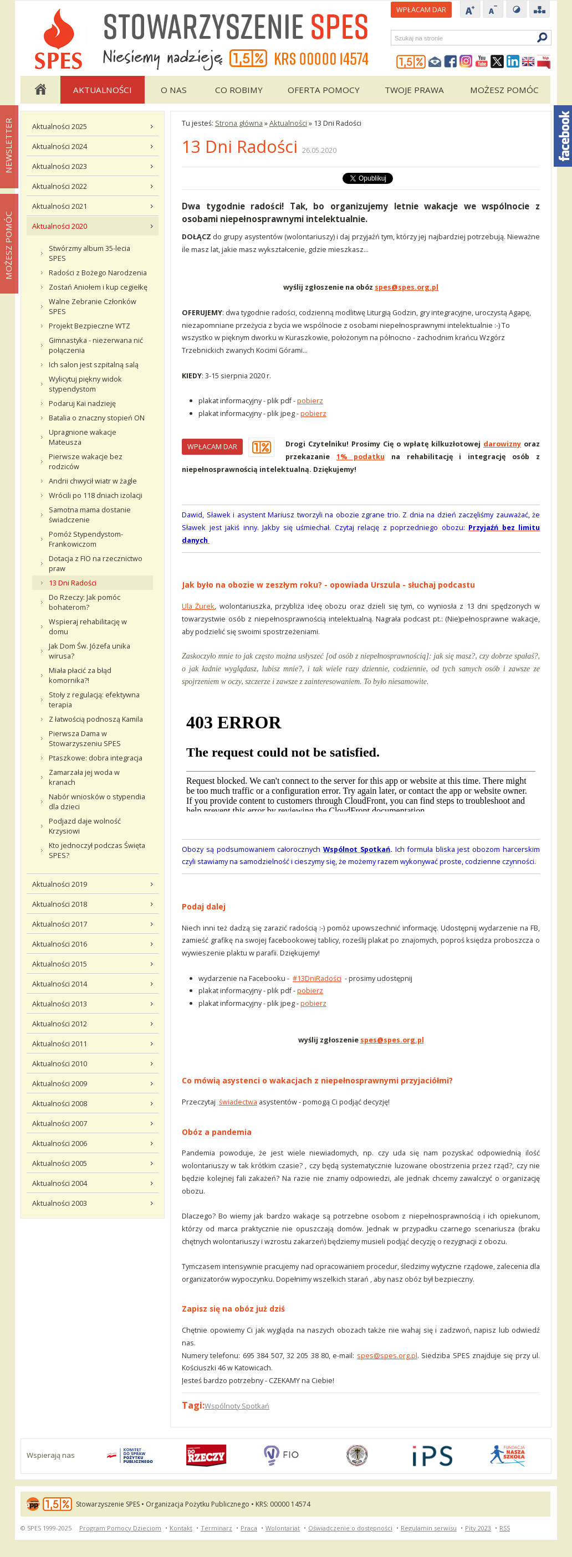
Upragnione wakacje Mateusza (82, 437)
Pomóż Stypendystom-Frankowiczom (86, 539)
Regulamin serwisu (429, 1528)
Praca (249, 1528)
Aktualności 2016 (59, 944)
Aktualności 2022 (59, 186)
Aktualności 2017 (59, 924)
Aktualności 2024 (59, 146)
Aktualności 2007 (59, 1123)
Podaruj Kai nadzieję (82, 403)
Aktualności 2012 (59, 1024)
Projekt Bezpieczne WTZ (89, 326)
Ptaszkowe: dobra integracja (95, 758)
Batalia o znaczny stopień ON (97, 418)
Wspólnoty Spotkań (237, 1406)
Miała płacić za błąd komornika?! (80, 675)
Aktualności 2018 (59, 904)
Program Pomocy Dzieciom (120, 1528)
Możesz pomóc (504, 89)
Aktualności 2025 (59, 126)
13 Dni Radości (72, 583)
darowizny (502, 444)
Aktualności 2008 (59, 1103)
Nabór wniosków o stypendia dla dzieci (97, 801)
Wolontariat (282, 1528)
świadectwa (238, 1102)
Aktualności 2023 (59, 166)
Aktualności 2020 (59, 226)
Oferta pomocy (324, 89)
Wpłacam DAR (421, 9)
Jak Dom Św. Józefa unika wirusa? (89, 651)
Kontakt (181, 1528)
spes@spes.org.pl (387, 1355)
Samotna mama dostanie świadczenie (90, 515)
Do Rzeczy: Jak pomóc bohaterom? (84, 602)
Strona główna (40, 90)
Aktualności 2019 (59, 884)
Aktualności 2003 (59, 1203)
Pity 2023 (478, 1528)
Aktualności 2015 (59, 964)
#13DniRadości (317, 978)
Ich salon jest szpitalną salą (94, 364)
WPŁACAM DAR (212, 446)
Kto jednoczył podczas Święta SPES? (97, 850)
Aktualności (102, 89)
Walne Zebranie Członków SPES (92, 306)
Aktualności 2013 (59, 1004)
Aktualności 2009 (59, 1083)
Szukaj (394, 37)
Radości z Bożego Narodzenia (98, 273)
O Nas (174, 89)
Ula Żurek (198, 606)
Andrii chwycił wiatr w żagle (93, 481)
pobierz (310, 400)
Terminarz (216, 1528)
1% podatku (360, 456)
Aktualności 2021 (59, 206)
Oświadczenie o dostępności (350, 1528)
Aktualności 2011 (59, 1044)
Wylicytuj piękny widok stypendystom (85, 384)
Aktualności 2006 (59, 1143)
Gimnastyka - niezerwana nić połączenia (96, 345)
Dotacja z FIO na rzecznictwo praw (95, 563)
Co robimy (239, 89)
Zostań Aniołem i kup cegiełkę (98, 287)
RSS (504, 1528)
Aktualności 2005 (59, 1163)
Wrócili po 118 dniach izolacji (95, 495)
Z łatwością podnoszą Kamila (96, 719)
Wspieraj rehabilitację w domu (88, 626)
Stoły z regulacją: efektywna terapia (94, 700)
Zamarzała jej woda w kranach (84, 777)
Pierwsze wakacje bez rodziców (85, 461)
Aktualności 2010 (59, 1063)
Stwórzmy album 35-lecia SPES (89, 253)
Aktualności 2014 (59, 984)
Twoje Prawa (414, 89)
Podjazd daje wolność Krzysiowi (85, 826)
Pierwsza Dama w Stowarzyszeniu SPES (85, 738)
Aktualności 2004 (59, 1183)
